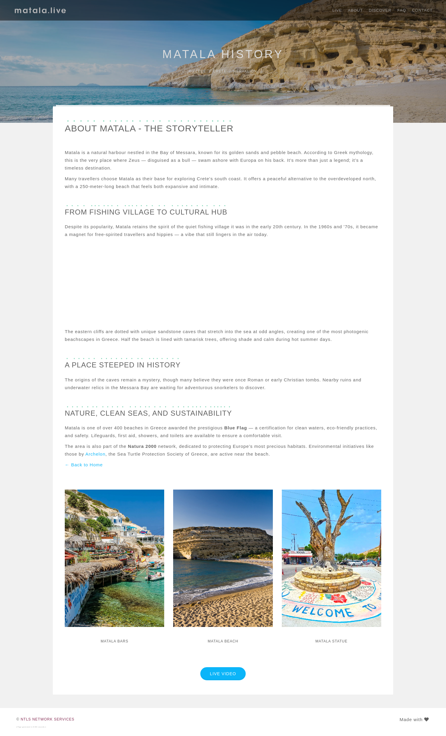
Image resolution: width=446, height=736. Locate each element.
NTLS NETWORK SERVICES (47, 719)
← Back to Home (84, 464)
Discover (380, 10)
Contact (422, 10)
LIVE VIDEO (223, 673)
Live (337, 10)
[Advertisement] (223, 283)
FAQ (401, 10)
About (355, 10)
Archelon (95, 453)
